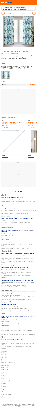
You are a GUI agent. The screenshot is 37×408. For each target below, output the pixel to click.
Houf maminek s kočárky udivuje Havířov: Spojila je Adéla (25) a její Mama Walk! (17, 203)
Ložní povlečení (4, 385)
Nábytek (10, 7)
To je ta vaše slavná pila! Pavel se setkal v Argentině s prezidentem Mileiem (16, 346)
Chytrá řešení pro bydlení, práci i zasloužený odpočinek (12, 323)
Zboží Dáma (3, 356)
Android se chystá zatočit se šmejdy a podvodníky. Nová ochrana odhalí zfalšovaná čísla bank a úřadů (17, 259)
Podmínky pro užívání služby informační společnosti (24, 404)
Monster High (4, 373)
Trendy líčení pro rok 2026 (6, 233)
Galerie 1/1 (18, 48)
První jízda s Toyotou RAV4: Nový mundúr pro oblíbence (12, 247)
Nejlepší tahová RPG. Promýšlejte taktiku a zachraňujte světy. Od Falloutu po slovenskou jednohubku (16, 332)
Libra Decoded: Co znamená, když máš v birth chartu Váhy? (12, 306)
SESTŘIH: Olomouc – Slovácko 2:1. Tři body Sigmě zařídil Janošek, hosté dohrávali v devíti (17, 344)
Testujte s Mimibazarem (6, 372)
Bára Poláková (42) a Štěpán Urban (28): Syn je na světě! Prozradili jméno (15, 222)
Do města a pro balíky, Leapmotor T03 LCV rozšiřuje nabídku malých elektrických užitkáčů (17, 245)
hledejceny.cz (4, 351)
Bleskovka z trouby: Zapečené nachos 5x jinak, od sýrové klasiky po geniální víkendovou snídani (16, 287)
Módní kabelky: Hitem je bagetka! (8, 235)
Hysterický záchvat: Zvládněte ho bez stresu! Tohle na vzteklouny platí (15, 237)
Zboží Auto (3, 364)
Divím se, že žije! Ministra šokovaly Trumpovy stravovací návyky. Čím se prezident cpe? (18, 201)
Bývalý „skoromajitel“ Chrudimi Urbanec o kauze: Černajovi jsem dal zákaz (15, 213)
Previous (2, 139)
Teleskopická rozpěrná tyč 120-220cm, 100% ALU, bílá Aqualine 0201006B (13, 123)
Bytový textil (17, 7)
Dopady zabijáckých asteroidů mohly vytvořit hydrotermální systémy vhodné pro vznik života (18, 256)
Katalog (5, 7)
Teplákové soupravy (5, 381)
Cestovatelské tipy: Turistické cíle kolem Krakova (10, 295)
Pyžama (2, 378)
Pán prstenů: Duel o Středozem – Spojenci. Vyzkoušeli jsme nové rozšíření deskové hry (18, 334)
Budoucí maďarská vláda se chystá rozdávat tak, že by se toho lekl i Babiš (15, 275)
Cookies (19, 405)
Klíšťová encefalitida (5, 321)
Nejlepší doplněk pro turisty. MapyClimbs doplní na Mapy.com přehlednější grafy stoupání (17, 262)
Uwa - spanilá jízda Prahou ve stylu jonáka (9, 342)
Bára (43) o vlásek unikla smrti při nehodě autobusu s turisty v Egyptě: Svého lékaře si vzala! (18, 297)
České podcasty (4, 393)
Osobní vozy (3, 354)
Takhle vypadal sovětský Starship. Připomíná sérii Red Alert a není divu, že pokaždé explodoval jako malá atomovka (17, 270)
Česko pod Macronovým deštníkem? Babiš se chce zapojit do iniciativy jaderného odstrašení (17, 273)
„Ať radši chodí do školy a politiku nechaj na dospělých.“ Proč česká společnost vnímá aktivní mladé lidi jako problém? (18, 310)
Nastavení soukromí (26, 405)
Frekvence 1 (3, 396)
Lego (2, 377)
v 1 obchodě (5, 157)
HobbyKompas (4, 360)
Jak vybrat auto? (4, 367)
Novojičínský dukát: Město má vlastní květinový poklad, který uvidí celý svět (16, 299)
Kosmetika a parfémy (5, 380)
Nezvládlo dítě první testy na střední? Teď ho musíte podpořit (13, 319)
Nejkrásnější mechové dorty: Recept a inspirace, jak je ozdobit (13, 285)
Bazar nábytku (4, 386)
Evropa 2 (3, 397)
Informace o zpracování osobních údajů (10, 405)
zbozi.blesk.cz (4, 357)
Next (35, 139)
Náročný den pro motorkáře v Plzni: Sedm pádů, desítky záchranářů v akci (15, 220)
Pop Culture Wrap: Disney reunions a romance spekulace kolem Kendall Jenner (16, 308)
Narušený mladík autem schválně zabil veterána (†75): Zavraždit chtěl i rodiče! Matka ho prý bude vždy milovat (18, 224)
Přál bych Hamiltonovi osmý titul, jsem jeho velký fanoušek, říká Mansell (15, 248)
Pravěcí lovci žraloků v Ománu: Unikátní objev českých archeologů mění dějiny (16, 330)
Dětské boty (3, 383)
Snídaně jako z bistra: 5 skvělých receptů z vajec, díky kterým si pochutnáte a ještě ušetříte (17, 283)
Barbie (2, 375)
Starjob (2, 391)
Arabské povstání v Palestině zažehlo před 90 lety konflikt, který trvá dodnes (16, 199)
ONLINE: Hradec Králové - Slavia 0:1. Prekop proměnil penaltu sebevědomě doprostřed (18, 212)
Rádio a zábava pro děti (6, 394)
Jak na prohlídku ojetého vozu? (7, 359)
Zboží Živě (3, 352)
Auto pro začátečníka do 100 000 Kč (8, 362)
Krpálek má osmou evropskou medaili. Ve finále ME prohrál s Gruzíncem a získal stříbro (18, 210)
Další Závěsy (5, 120)
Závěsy (23, 7)
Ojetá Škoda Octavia (5, 365)
